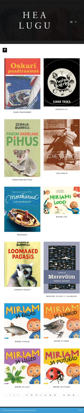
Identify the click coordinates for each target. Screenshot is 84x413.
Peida (80, 410)
